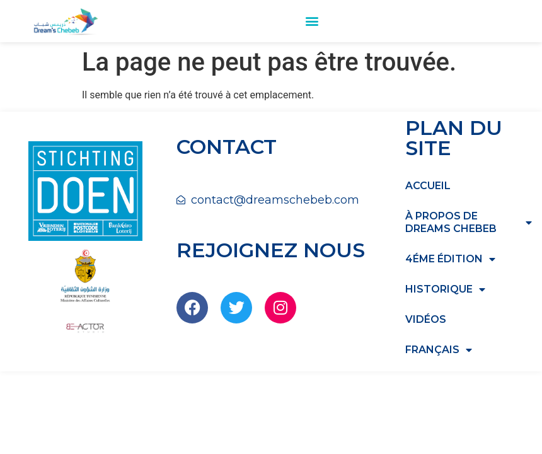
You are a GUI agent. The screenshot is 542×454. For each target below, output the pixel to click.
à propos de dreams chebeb (468, 222)
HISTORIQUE (445, 289)
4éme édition (450, 259)
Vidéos (425, 319)
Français (438, 350)
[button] (311, 21)
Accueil (428, 186)
